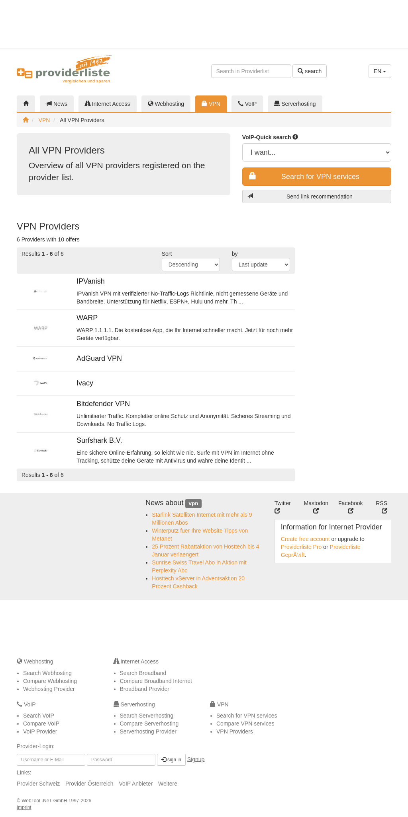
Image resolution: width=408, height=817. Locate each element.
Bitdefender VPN (103, 404)
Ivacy (84, 383)
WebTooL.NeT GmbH (45, 800)
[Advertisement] (365, 24)
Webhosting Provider (49, 689)
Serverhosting (295, 104)
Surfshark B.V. (99, 440)
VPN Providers (234, 731)
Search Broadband (143, 673)
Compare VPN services (245, 723)
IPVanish (90, 281)
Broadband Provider (145, 689)
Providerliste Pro (301, 547)
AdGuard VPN (99, 358)
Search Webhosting (47, 673)
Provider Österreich (89, 783)
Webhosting (166, 104)
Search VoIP (38, 715)
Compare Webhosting (50, 681)
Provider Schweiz (38, 783)
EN (380, 71)
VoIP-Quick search (270, 137)
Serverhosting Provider (148, 731)
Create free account (305, 539)
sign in (171, 760)
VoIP (247, 104)
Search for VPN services (304, 176)
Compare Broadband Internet (156, 681)
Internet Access (107, 104)
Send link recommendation (300, 196)
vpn (193, 503)
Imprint (24, 807)
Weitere (167, 783)
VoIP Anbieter (136, 783)
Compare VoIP (41, 723)
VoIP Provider (40, 731)
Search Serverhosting (147, 715)
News (56, 104)
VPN (211, 104)
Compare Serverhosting (149, 723)
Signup (196, 759)
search (310, 71)
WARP (87, 318)
